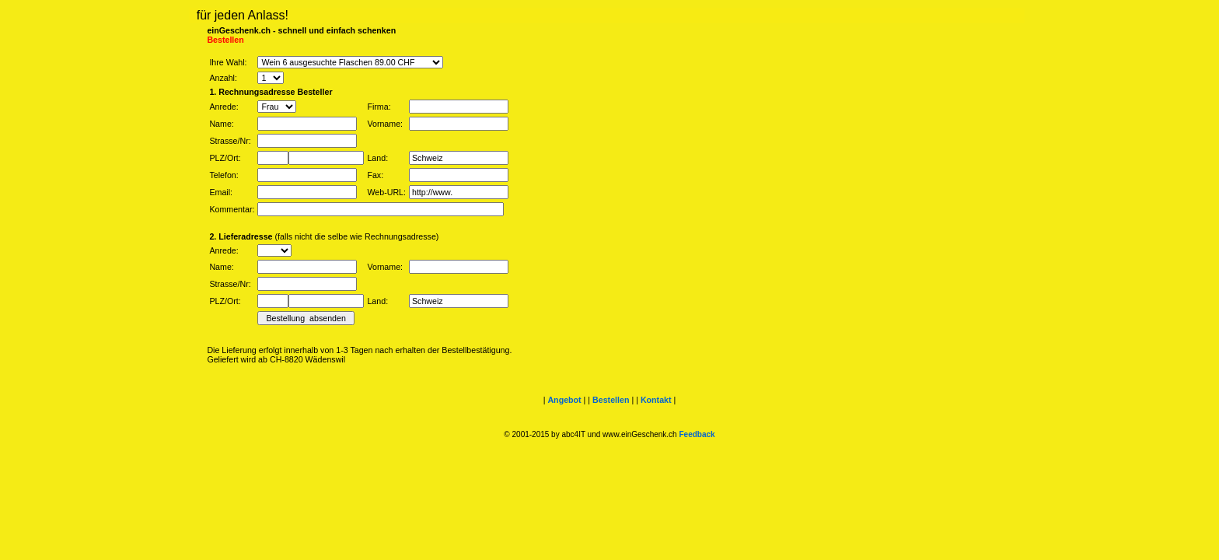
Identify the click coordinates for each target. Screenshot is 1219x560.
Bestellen (610, 399)
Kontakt (656, 399)
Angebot (564, 399)
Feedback (696, 434)
